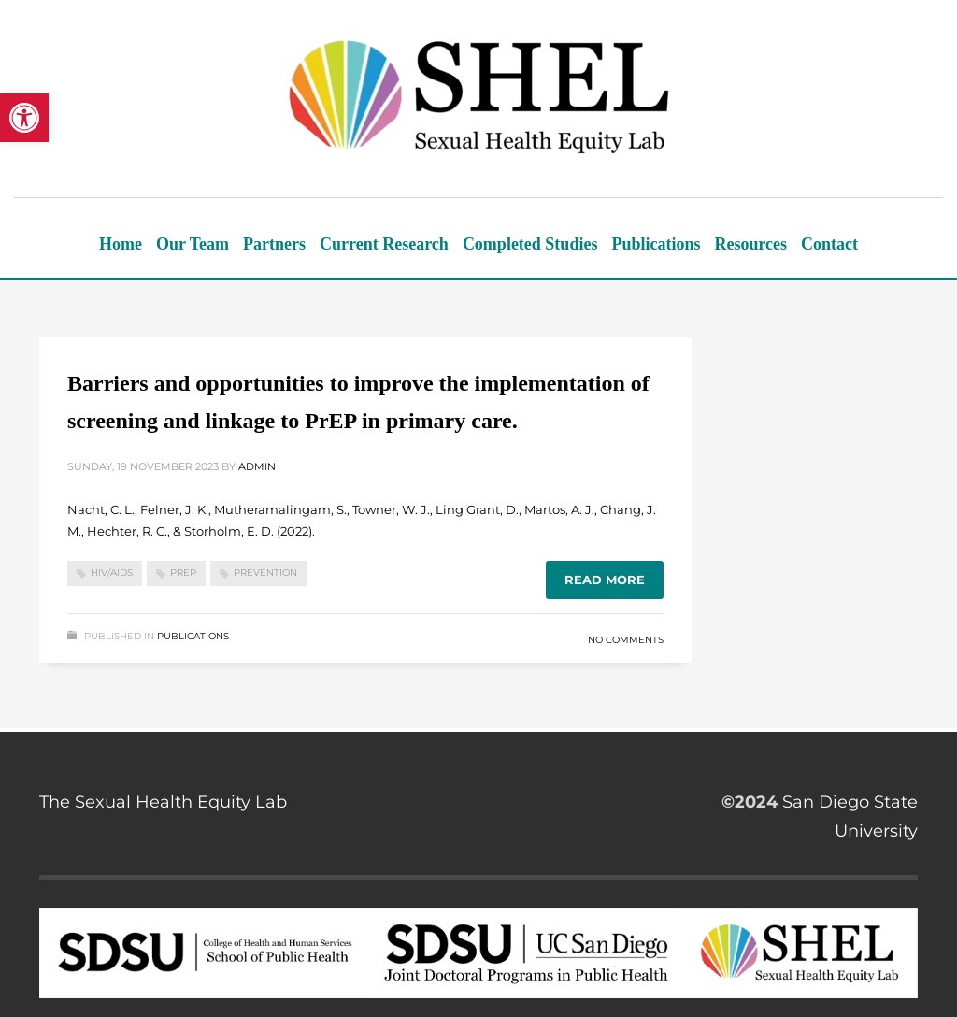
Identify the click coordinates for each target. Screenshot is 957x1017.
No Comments (626, 640)
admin (257, 466)
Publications (193, 636)
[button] (24, 117)
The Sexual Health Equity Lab (163, 802)
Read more (604, 579)
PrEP (183, 572)
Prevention (265, 572)
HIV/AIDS (112, 572)
